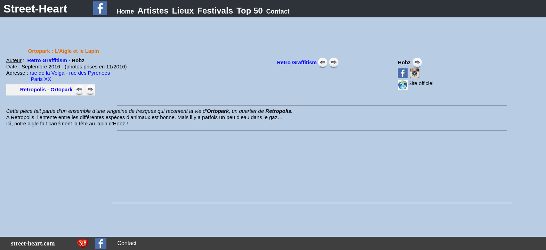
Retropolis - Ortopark (46, 89)
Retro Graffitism (47, 60)
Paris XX (28, 79)
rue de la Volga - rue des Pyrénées (70, 73)
